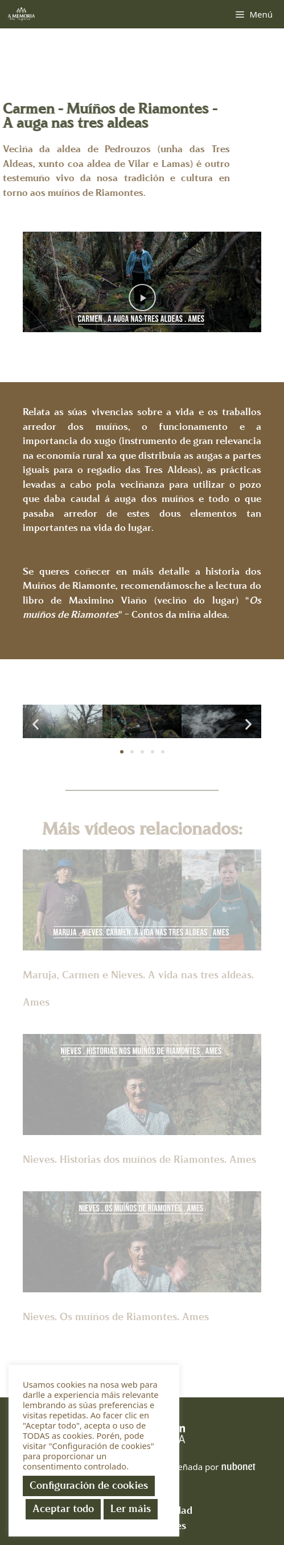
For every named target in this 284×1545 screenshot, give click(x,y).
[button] (142, 298)
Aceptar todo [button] (63, 1508)
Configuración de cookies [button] (89, 1485)
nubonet (238, 1466)
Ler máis (130, 1508)
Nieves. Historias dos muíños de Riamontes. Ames (139, 1159)
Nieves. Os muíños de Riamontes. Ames (116, 1317)
